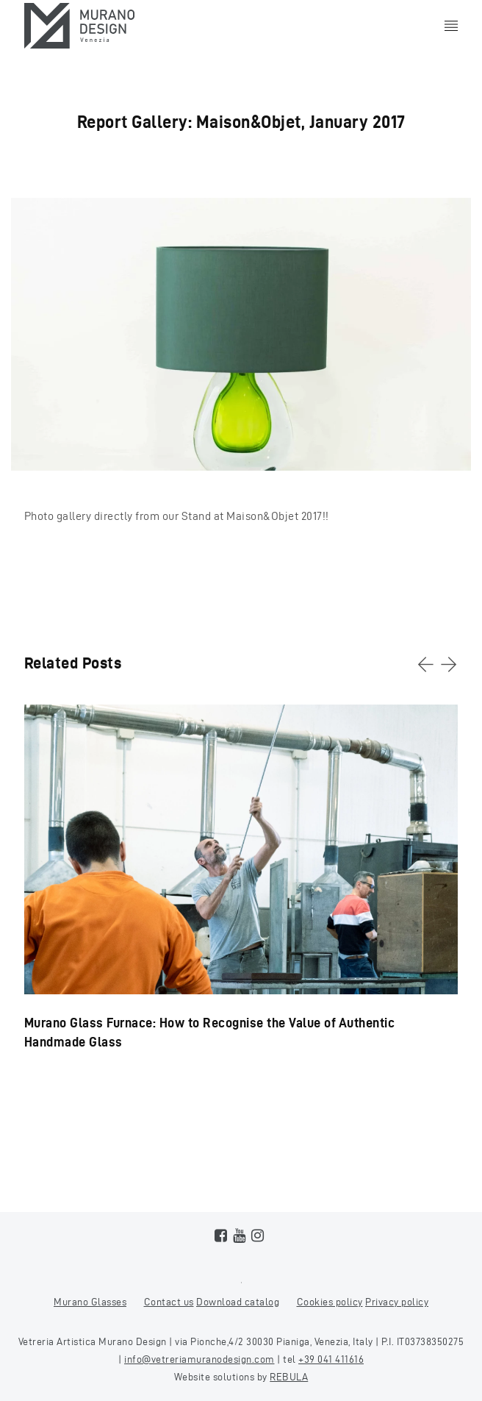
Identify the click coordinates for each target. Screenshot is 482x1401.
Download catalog (237, 1302)
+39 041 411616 (331, 1359)
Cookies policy (330, 1302)
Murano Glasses (90, 1302)
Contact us (169, 1302)
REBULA (289, 1377)
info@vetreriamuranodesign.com (199, 1359)
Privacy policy (396, 1302)
